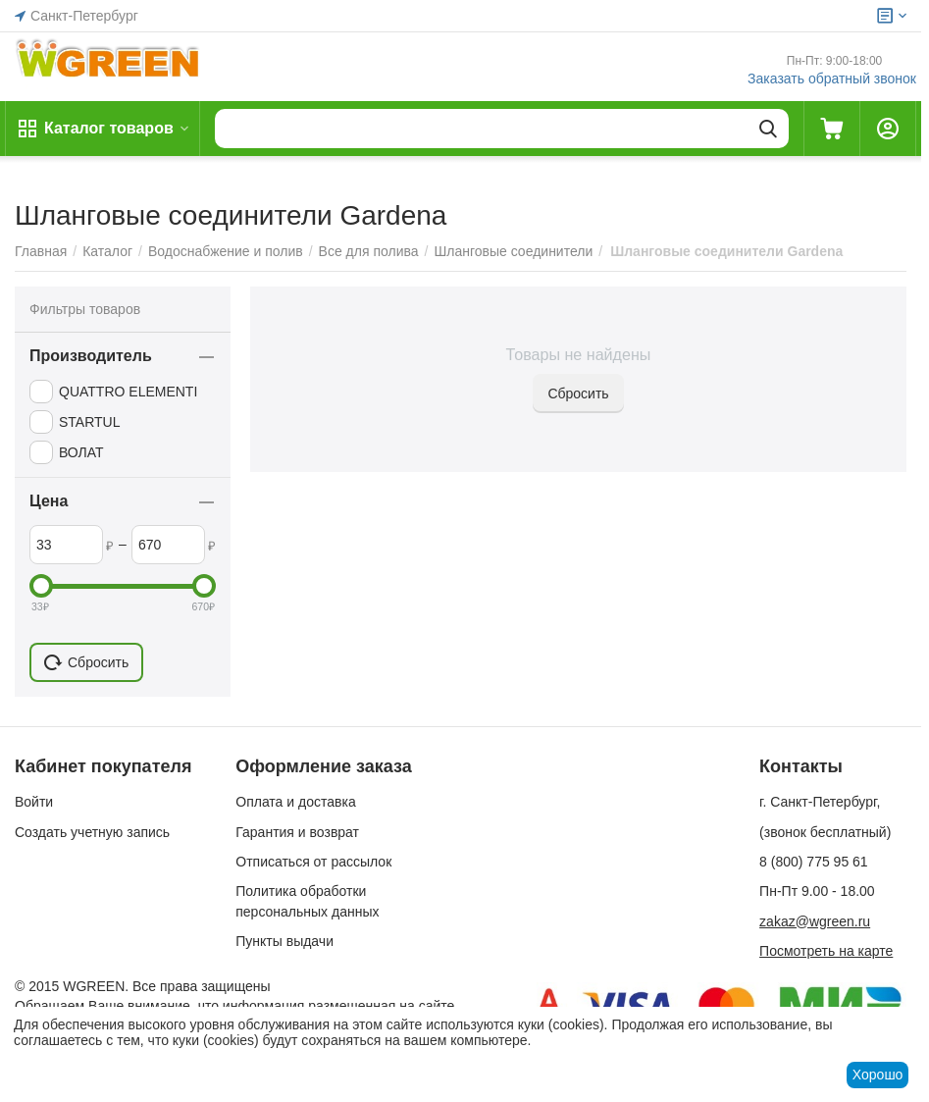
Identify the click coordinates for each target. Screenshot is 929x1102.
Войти (34, 802)
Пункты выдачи (284, 941)
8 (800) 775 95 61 (813, 861)
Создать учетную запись (92, 832)
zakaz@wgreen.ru (814, 921)
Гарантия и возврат (297, 832)
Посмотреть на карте (826, 951)
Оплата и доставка (295, 802)
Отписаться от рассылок (313, 861)
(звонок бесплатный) (825, 832)
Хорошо (877, 1074)
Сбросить (577, 393)
